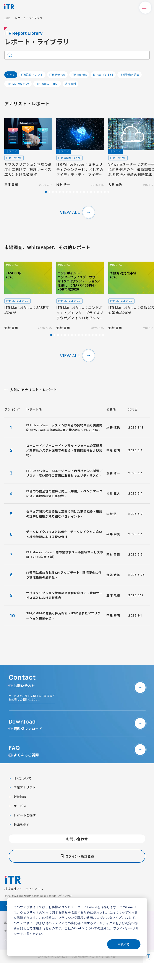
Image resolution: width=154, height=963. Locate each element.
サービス (19, 806)
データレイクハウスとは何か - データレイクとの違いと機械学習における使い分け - (64, 534)
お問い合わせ (77, 838)
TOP (7, 18)
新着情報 (19, 797)
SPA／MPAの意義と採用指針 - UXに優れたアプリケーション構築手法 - (63, 615)
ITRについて (22, 778)
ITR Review (57, 74)
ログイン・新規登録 (79, 856)
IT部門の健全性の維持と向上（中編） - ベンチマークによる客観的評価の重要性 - (64, 493)
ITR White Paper (47, 83)
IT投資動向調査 (129, 74)
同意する (124, 944)
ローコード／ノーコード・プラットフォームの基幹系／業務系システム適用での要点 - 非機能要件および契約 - (64, 450)
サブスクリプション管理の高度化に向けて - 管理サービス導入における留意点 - (64, 595)
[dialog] (77, 927)
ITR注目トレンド (32, 74)
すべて (10, 74)
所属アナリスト (24, 787)
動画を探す (21, 824)
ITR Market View (17, 83)
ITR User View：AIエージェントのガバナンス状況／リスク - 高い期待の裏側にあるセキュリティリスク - (64, 473)
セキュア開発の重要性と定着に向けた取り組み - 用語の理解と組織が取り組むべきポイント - (64, 513)
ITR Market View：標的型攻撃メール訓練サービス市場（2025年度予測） (64, 554)
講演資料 (70, 83)
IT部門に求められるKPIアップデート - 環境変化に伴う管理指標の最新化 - (64, 574)
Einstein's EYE (103, 74)
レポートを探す (24, 815)
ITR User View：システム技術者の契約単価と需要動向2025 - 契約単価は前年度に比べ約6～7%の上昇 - (64, 427)
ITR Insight (79, 74)
